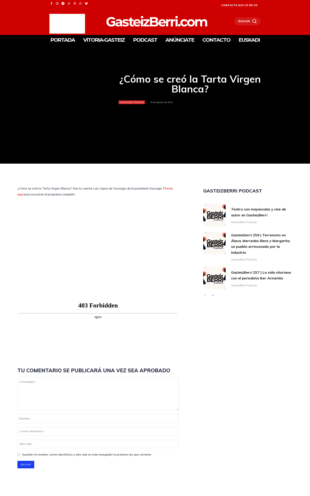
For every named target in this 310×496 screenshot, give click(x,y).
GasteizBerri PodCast (132, 102)
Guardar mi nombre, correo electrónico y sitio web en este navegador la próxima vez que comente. (87, 454)
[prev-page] (205, 296)
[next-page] (212, 296)
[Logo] (136, 21)
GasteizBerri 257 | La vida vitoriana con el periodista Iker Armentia (261, 275)
